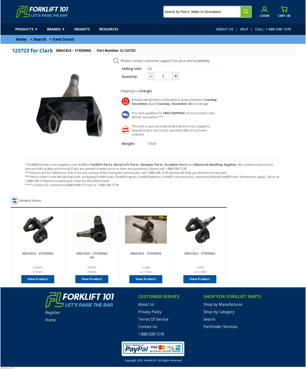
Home (21, 39)
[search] (245, 11)
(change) (145, 91)
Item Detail (63, 39)
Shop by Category (219, 311)
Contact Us (147, 326)
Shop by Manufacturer (223, 304)
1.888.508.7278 (151, 334)
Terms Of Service (153, 319)
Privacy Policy (150, 311)
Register (52, 312)
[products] (30, 29)
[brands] (60, 29)
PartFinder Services (220, 326)
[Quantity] (163, 76)
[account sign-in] (264, 11)
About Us (146, 304)
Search (39, 39)
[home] (42, 12)
